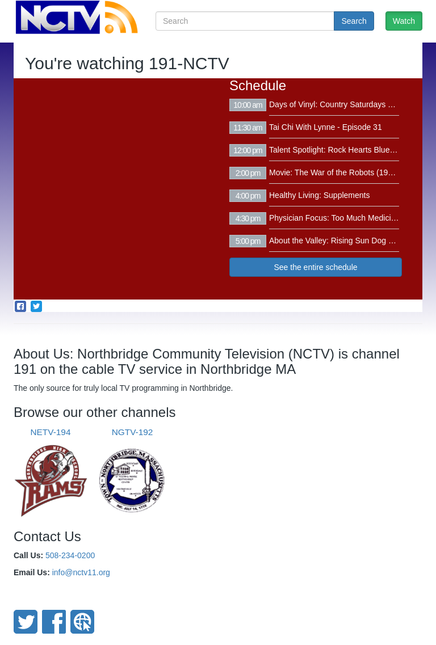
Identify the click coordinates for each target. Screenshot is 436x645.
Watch (404, 21)
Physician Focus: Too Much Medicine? (336, 217)
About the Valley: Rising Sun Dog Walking (342, 240)
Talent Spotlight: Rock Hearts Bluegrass (339, 149)
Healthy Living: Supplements (319, 195)
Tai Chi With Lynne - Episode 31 (325, 127)
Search (353, 21)
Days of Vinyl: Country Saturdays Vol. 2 (338, 104)
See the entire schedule (315, 267)
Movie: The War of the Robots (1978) (334, 172)
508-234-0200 (70, 555)
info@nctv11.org (81, 572)
